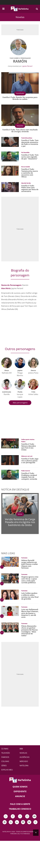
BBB (21, 749)
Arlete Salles (33, 394)
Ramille (7, 394)
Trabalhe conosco (20, 808)
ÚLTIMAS (4, 749)
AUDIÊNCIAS (24, 757)
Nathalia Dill (7, 373)
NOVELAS (23, 753)
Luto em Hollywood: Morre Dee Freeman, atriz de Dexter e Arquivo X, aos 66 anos (30, 613)
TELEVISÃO (5, 753)
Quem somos (20, 786)
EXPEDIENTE (20, 791)
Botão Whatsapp (6, 816)
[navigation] (3, 8)
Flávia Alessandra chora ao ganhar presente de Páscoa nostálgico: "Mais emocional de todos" (29, 631)
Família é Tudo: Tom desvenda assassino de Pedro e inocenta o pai (30, 143)
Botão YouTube (34, 816)
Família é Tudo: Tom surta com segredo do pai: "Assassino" (30, 157)
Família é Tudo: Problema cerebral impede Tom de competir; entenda (29, 476)
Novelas (20, 17)
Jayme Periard (27, 66)
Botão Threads (35, 822)
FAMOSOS (5, 757)
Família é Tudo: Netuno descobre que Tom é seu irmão (28, 447)
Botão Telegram (5, 822)
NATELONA (24, 765)
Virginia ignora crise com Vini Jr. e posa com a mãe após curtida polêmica (29, 580)
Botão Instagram (27, 816)
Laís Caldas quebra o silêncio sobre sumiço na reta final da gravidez (30, 596)
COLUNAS (5, 761)
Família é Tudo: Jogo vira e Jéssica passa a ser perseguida (29, 461)
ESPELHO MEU (7, 770)
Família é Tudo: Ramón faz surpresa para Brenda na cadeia (20, 98)
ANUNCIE (20, 796)
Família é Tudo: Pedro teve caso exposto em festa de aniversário (29, 188)
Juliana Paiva (33, 373)
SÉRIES (4, 765)
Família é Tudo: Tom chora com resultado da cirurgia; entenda (20, 130)
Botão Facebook (13, 816)
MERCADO (24, 761)
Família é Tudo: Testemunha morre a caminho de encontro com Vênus (29, 173)
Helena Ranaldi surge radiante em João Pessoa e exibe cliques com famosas (29, 564)
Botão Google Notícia (11, 822)
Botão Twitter (20, 816)
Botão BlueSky (29, 822)
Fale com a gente (20, 804)
